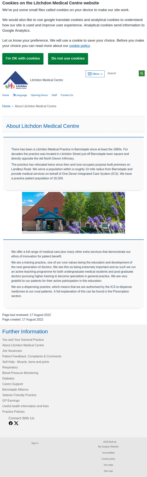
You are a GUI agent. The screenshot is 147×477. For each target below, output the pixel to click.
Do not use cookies (68, 58)
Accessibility (108, 453)
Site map (108, 471)
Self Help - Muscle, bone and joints (25, 361)
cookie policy (79, 46)
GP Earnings (11, 400)
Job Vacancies (12, 350)
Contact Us (67, 95)
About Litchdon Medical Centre (23, 345)
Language (20, 95)
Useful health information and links (25, 406)
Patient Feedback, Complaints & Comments (31, 356)
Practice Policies (13, 411)
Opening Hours (39, 95)
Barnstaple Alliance (15, 389)
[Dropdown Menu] (95, 73)
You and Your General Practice (23, 339)
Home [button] (5, 95)
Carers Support (12, 383)
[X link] (16, 423)
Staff (54, 95)
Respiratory (10, 367)
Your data (108, 465)
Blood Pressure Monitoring (20, 372)
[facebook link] (10, 423)
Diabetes (8, 378)
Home (6, 106)
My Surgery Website (108, 447)
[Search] (122, 73)
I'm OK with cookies (23, 58)
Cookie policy (108, 459)
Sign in (34, 443)
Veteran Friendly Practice (19, 394)
